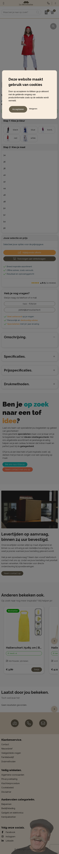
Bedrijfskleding (8, 808)
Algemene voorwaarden (12, 775)
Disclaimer (6, 792)
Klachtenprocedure (10, 783)
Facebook (8, 832)
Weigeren (33, 109)
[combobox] (18, 12)
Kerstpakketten (8, 817)
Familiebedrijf (7, 757)
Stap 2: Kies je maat (14, 147)
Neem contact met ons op (17, 469)
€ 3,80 (9, 669)
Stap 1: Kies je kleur (14, 120)
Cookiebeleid (7, 787)
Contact (5, 744)
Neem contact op (12, 573)
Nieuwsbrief (6, 748)
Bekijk (36, 669)
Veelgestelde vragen (11, 753)
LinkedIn (7, 840)
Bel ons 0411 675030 (15, 464)
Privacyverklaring (9, 779)
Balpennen (6, 804)
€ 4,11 (54, 669)
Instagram (8, 836)
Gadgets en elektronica (12, 813)
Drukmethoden (8, 761)
